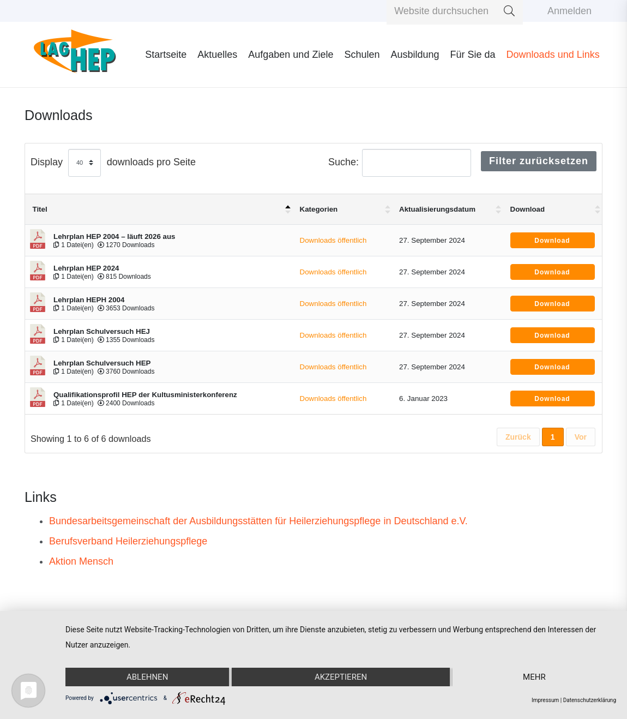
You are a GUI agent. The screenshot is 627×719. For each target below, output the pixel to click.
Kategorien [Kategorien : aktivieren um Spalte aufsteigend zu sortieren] (319, 209)
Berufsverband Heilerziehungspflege (128, 541)
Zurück (518, 437)
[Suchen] (509, 11)
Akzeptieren (341, 677)
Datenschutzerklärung (589, 700)
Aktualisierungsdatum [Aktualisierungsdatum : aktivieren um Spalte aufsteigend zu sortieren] (437, 209)
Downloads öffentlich (333, 240)
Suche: (399, 162)
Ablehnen (147, 677)
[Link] (75, 55)
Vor (581, 437)
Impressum (545, 700)
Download (552, 240)
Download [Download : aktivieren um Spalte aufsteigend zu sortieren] (527, 209)
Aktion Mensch (81, 561)
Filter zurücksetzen (538, 160)
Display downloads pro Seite (113, 162)
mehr (534, 677)
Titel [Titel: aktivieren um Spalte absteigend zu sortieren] (40, 209)
